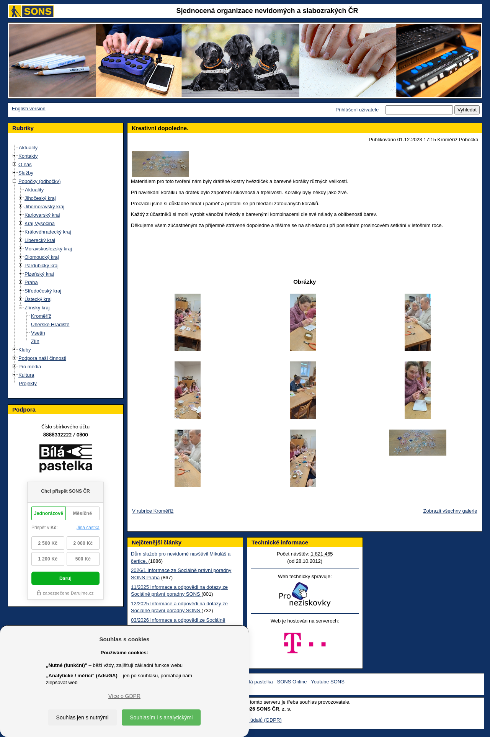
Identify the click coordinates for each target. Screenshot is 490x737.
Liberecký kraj (39, 240)
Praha (31, 282)
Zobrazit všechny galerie (450, 511)
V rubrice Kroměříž (152, 511)
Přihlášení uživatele (357, 110)
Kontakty (28, 156)
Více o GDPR (124, 696)
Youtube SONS (328, 682)
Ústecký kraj (38, 299)
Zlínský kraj (37, 307)
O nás (25, 164)
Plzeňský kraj (39, 274)
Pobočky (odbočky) (39, 181)
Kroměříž (41, 316)
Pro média (29, 366)
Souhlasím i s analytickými (161, 717)
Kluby (24, 350)
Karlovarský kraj (42, 215)
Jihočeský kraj (40, 198)
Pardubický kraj (41, 265)
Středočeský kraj (42, 291)
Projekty (28, 383)
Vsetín (38, 333)
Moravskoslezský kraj (48, 249)
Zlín (35, 341)
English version (29, 108)
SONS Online (292, 682)
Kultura (26, 375)
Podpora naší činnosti (42, 358)
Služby (25, 173)
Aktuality (28, 147)
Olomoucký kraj (41, 257)
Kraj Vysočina (39, 223)
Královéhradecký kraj (47, 232)
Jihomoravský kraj (44, 206)
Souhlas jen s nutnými (82, 717)
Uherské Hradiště (50, 324)
